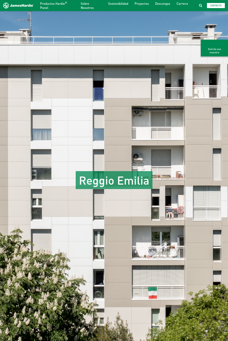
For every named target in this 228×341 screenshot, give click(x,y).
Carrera (182, 3)
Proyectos (142, 3)
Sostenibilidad (118, 3)
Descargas (162, 3)
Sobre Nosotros (87, 5)
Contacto (216, 5)
